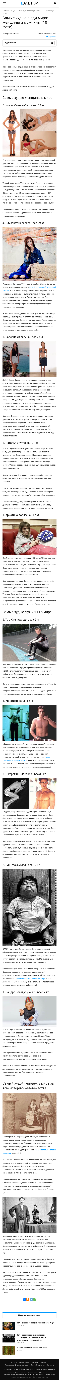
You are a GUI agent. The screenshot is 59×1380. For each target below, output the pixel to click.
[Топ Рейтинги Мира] (29, 3)
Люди (13, 11)
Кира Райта (14, 33)
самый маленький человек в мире (30, 978)
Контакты (50, 1365)
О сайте (14, 1362)
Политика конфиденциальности (16, 1365)
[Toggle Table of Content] (51, 43)
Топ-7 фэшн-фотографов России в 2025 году (35, 1323)
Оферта (43, 1362)
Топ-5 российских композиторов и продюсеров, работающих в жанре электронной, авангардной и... (31, 1337)
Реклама (35, 1362)
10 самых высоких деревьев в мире (32, 1348)
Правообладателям (38, 1365)
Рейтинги (6, 11)
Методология (51, 37)
